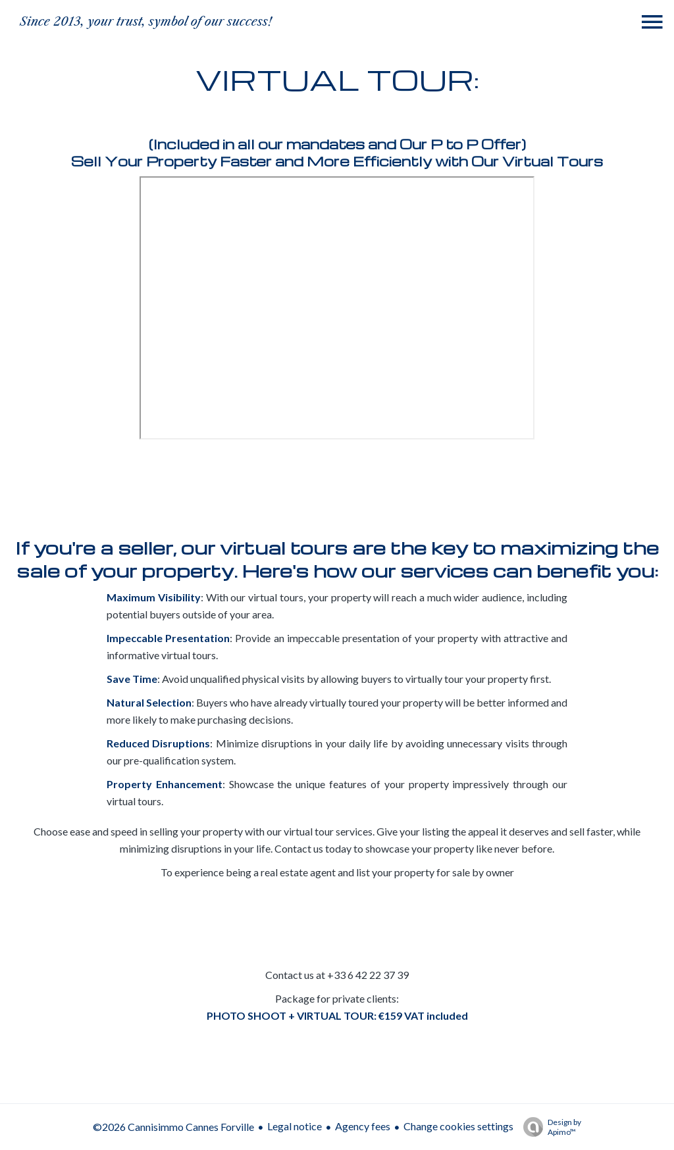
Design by (549, 1127)
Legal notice (294, 1126)
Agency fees (362, 1126)
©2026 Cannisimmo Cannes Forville (173, 1126)
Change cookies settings (458, 1126)
